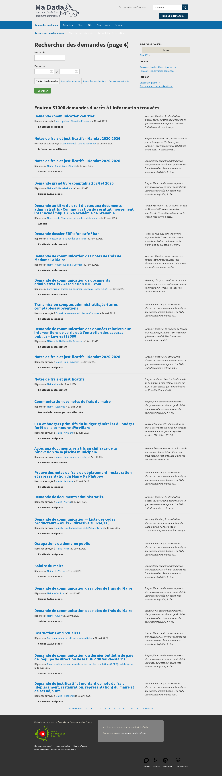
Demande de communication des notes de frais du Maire (83, 588)
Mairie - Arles (62, 548)
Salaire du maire (49, 565)
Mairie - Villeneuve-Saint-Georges (64, 264)
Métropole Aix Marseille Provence (73, 121)
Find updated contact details (155, 86)
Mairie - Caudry (54, 615)
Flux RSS (144, 55)
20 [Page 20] (138, 708)
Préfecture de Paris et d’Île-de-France (66, 238)
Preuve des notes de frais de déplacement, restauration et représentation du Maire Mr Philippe (83, 474)
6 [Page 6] (110, 708)
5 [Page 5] (105, 708)
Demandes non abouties (94, 81)
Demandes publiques (46, 25)
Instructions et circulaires (57, 632)
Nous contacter (63, 746)
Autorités (68, 25)
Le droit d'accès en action (111, 33)
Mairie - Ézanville (56, 406)
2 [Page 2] (91, 708)
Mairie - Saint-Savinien (67, 361)
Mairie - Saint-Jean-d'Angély (62, 165)
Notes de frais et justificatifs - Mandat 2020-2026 (77, 138)
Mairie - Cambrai (55, 593)
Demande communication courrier (64, 116)
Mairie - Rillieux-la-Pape (59, 188)
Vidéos (156, 763)
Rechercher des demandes (49, 33)
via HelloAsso (139, 733)
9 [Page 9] (123, 708)
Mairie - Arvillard (64, 432)
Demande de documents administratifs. (69, 496)
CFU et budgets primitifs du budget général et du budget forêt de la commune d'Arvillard (84, 425)
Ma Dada (57, 10)
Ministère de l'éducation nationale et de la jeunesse (74, 218)
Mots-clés (39, 52)
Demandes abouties (70, 81)
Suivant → (148, 708)
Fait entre (39, 66)
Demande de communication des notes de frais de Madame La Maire (77, 258)
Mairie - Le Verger (56, 570)
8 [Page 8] (119, 708)
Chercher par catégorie (81, 33)
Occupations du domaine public (62, 543)
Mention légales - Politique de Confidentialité (55, 749)
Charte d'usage (80, 746)
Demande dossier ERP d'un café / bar (66, 233)
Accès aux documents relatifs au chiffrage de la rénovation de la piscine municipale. (75, 450)
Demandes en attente (119, 81)
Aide (90, 25)
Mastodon (167, 763)
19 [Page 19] (132, 708)
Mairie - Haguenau (65, 695)
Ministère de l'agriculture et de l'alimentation (80, 527)
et (57, 71)
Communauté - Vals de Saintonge (79, 143)
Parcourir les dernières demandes (157, 70)
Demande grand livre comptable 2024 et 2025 (74, 183)
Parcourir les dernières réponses (156, 67)
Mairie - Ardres (63, 501)
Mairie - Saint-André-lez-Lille (71, 456)
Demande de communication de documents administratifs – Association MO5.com (72, 282)
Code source (182, 763)
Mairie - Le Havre (64, 481)
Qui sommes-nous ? (43, 746)
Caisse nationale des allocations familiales (69, 638)
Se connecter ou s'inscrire (132, 7)
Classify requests (148, 82)
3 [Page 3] (96, 708)
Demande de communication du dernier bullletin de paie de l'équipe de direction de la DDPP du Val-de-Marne (83, 657)
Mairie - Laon (54, 384)
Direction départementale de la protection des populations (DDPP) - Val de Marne (90, 664)
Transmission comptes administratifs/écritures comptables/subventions (76, 306)
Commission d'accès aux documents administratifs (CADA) (77, 288)
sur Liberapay (123, 733)
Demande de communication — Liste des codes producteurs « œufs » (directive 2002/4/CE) (74, 521)
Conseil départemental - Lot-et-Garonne (77, 313)
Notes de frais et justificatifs (59, 379)
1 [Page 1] (86, 708)
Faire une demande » (173, 15)
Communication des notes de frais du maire (72, 401)
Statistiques (103, 25)
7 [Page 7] (114, 708)
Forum (118, 25)
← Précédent (75, 708)
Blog (80, 25)
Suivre (166, 50)
